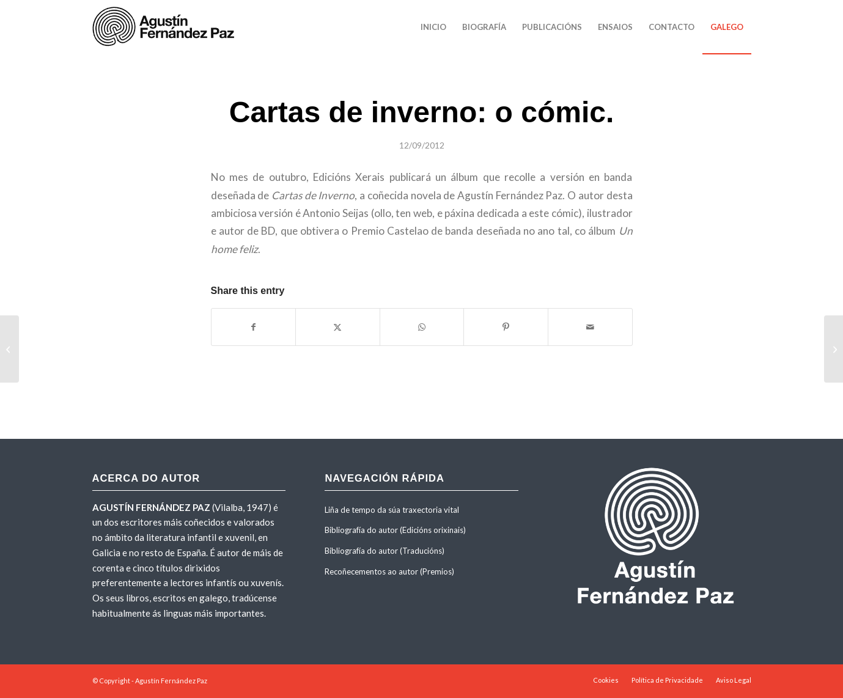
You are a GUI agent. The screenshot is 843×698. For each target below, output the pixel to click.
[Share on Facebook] (254, 327)
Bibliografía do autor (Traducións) (384, 551)
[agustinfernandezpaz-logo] (165, 27)
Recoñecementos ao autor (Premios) (389, 571)
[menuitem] (433, 27)
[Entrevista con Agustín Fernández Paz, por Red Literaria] (833, 349)
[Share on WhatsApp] (422, 327)
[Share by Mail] (590, 327)
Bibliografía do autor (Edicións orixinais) (395, 530)
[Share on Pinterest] (506, 327)
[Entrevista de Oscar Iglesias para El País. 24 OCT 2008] (9, 349)
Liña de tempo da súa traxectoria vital (392, 510)
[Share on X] (338, 327)
